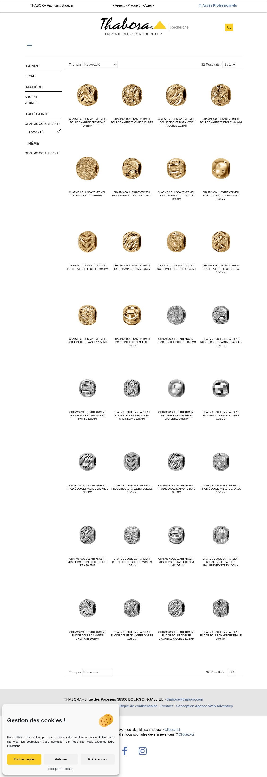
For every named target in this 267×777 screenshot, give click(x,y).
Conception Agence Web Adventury (204, 706)
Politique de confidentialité (136, 706)
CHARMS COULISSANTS (43, 124)
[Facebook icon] (124, 751)
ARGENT (31, 97)
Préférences (97, 759)
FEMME (30, 76)
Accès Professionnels (218, 5)
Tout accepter (24, 759)
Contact (166, 706)
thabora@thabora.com (185, 699)
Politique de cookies (61, 769)
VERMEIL (31, 103)
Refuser (61, 759)
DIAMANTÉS (37, 132)
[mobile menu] (29, 46)
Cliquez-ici (172, 730)
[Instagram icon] (142, 751)
